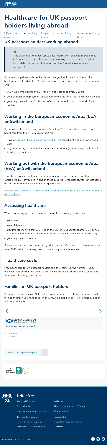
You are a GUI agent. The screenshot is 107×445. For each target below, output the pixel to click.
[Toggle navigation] (102, 4)
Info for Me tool (61, 411)
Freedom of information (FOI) (31, 426)
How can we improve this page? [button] (27, 352)
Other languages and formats (68, 421)
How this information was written (32, 411)
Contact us (59, 426)
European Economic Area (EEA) (43, 129)
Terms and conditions (27, 417)
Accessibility (60, 417)
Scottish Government (24, 326)
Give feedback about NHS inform (70, 406)
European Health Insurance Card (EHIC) (38, 139)
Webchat (58, 401)
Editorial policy (24, 406)
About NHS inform (26, 401)
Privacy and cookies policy (29, 421)
